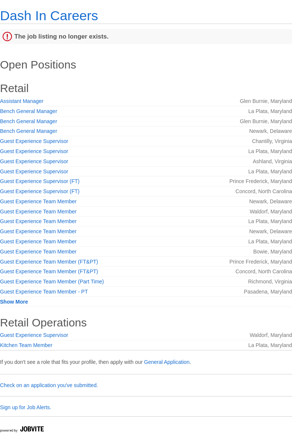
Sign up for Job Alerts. (25, 407)
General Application (166, 362)
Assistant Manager (21, 101)
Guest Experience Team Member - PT (44, 292)
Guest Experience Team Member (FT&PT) (49, 262)
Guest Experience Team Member (38, 201)
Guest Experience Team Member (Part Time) (52, 282)
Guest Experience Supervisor (34, 141)
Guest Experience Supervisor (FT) (39, 181)
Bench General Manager (28, 111)
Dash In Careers (49, 15)
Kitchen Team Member (26, 345)
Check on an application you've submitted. (49, 385)
